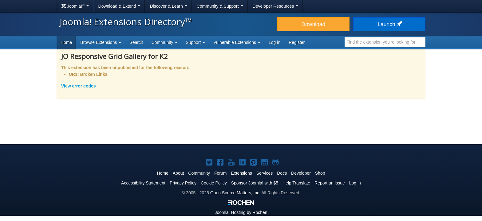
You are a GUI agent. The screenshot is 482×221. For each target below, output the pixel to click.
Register (297, 42)
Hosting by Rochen (241, 212)
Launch (389, 24)
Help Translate (296, 182)
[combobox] (385, 42)
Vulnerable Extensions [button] (236, 42)
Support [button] (195, 42)
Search (136, 42)
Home (66, 42)
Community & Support (220, 6)
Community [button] (165, 42)
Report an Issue (329, 182)
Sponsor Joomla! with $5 (254, 182)
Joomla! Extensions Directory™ (126, 21)
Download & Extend (119, 6)
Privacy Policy (183, 182)
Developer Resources (275, 6)
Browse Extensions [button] (100, 42)
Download (313, 24)
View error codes (78, 85)
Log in (274, 42)
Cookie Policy (214, 182)
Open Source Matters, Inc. (235, 192)
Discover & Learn (168, 6)
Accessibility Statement (143, 182)
